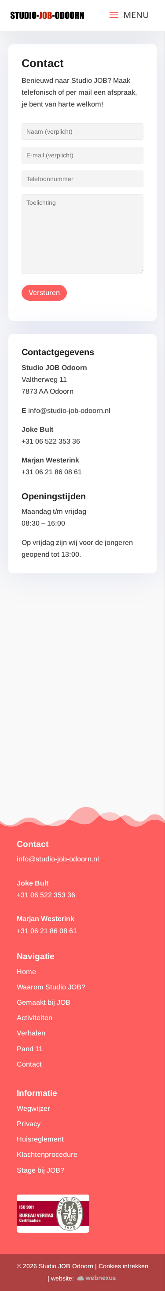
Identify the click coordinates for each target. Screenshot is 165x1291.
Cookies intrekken (123, 1266)
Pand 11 (30, 1049)
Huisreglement (40, 1139)
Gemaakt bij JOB (43, 1002)
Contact (29, 1064)
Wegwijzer (33, 1108)
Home (26, 971)
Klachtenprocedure (47, 1154)
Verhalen (31, 1033)
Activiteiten (34, 1017)
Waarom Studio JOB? (51, 987)
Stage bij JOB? (40, 1170)
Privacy (28, 1123)
